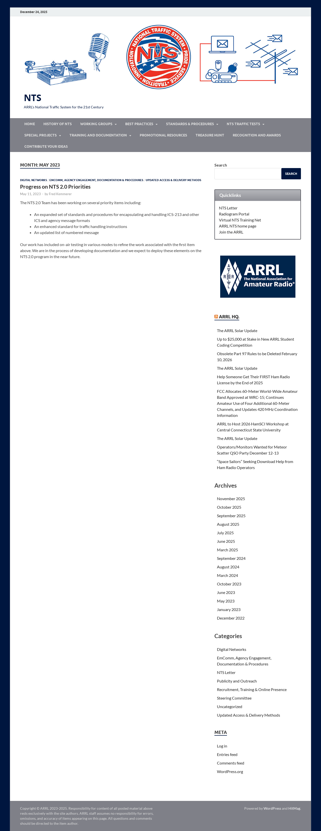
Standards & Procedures (190, 124)
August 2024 (228, 566)
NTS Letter (228, 207)
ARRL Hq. (229, 316)
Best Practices (139, 124)
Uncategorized (229, 706)
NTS (32, 98)
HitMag (294, 808)
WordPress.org (230, 771)
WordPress (272, 808)
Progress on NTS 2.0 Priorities (55, 186)
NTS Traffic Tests (243, 124)
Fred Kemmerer (60, 194)
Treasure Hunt (210, 135)
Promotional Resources (163, 135)
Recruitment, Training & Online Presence (252, 689)
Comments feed (230, 763)
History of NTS (57, 124)
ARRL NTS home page (237, 225)
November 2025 (231, 498)
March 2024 (227, 575)
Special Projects (40, 135)
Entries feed (227, 754)
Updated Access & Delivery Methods (173, 180)
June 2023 (226, 592)
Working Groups (96, 124)
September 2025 (231, 515)
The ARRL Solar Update (237, 330)
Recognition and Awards (257, 135)
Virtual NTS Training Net (240, 219)
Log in (222, 745)
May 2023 (225, 600)
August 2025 (228, 524)
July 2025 (225, 532)
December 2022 (231, 618)
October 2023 (229, 583)
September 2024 (231, 558)
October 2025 (229, 507)
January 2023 (228, 609)
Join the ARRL (231, 232)
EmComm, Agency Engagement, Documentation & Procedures (96, 180)
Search (220, 165)
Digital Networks (33, 180)
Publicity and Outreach (237, 680)
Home (29, 124)
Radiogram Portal (234, 213)
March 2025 (227, 549)
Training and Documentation (98, 135)
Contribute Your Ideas (46, 146)
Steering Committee (234, 698)
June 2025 (226, 541)
